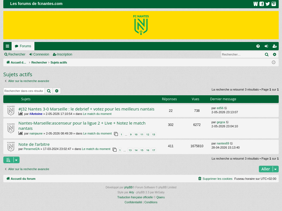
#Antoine (35, 113)
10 (136, 134)
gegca (221, 122)
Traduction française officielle (135, 197)
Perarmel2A (32, 149)
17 (153, 150)
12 (147, 134)
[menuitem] (258, 46)
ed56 (220, 108)
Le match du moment (97, 113)
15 (141, 150)
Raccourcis (9, 47)
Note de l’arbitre (34, 144)
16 (147, 150)
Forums (25, 46)
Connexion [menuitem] (267, 47)
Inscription (64, 54)
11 (141, 134)
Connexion (41, 54)
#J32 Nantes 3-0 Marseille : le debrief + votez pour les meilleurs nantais (86, 109)
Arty (131, 192)
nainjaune (36, 133)
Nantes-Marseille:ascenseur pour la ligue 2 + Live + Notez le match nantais (82, 125)
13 (153, 134)
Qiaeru (160, 197)
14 (136, 150)
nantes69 (223, 143)
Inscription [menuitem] (276, 47)
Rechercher (16, 54)
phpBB (128, 187)
